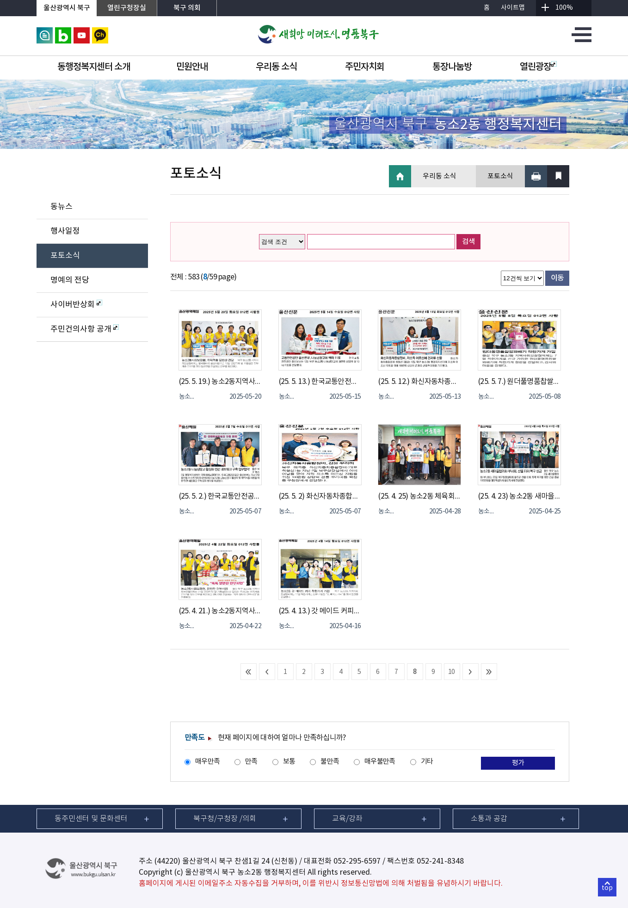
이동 (557, 278)
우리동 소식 (276, 67)
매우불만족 (379, 762)
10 (451, 672)
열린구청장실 (126, 8)
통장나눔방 (452, 67)
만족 (251, 762)
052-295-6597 (357, 861)
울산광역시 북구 (66, 8)
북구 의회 (187, 8)
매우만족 (207, 762)
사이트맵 (513, 8)
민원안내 (192, 67)
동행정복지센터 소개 (93, 67)
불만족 (329, 762)
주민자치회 (364, 67)
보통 (289, 762)
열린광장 (538, 67)
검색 (468, 242)
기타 (427, 762)
